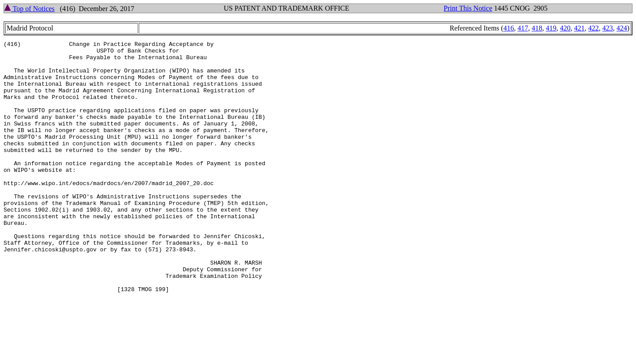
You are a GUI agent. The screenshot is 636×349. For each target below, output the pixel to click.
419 (551, 28)
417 (523, 28)
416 (509, 28)
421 (579, 28)
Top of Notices (29, 8)
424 (622, 28)
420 (565, 28)
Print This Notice (468, 8)
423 (607, 28)
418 (537, 28)
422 (593, 28)
